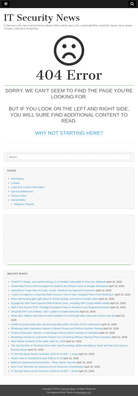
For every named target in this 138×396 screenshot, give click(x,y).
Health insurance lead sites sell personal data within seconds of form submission (56, 324)
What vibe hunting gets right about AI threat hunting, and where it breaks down (54, 298)
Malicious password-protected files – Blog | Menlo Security (43, 362)
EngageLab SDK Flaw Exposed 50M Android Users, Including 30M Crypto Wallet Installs (60, 303)
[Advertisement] (69, 240)
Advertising (17, 178)
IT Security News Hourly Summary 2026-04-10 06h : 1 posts (44, 354)
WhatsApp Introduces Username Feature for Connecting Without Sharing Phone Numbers (61, 337)
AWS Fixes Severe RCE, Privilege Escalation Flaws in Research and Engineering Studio (60, 307)
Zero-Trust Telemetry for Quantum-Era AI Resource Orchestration (47, 366)
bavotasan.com (84, 392)
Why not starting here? (69, 133)
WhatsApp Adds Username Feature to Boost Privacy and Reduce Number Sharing (57, 328)
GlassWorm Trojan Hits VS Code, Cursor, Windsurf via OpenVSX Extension (53, 290)
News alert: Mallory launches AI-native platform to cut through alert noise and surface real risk (63, 315)
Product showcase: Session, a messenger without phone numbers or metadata (55, 332)
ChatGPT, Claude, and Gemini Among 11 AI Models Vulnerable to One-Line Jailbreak (58, 281)
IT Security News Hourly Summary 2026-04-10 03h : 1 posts (44, 371)
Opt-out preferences (22, 191)
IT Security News (42, 17)
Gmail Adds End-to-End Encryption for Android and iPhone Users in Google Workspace (59, 286)
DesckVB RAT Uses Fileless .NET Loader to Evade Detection (45, 311)
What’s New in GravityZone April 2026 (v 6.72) (37, 358)
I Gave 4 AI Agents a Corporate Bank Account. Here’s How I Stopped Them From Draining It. (62, 294)
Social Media (18, 199)
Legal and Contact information (28, 187)
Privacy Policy (19, 195)
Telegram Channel (24, 204)
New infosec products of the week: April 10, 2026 (38, 341)
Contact (15, 183)
